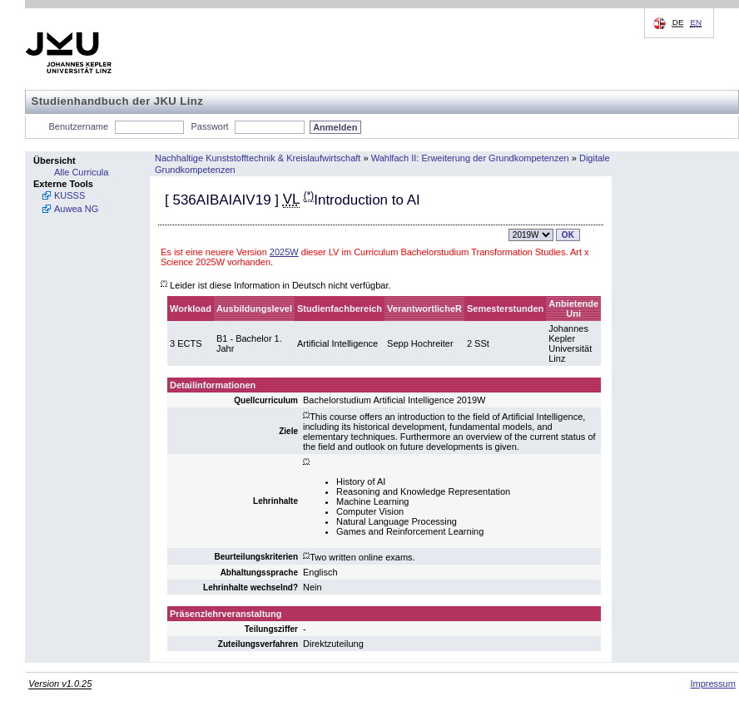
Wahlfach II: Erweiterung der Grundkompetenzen (470, 158)
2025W (284, 252)
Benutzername (79, 126)
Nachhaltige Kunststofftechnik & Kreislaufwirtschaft (257, 158)
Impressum (712, 684)
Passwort (209, 126)
